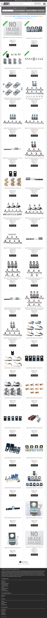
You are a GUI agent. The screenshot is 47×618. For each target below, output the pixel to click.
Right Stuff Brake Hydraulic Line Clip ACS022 (34, 517)
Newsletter (3, 613)
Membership (3, 614)
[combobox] (8, 11)
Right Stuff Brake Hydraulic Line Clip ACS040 (13, 397)
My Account (3, 609)
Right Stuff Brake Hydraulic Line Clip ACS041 (34, 367)
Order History (3, 610)
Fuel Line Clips (34, 16)
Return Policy (3, 582)
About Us (3, 587)
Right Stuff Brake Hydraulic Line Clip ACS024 (13, 517)
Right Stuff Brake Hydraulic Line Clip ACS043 (34, 337)
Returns (2, 596)
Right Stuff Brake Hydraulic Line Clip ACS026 (34, 487)
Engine (14, 16)
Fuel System (19, 16)
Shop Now (41, 10)
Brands (2, 601)
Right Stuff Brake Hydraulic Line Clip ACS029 (34, 457)
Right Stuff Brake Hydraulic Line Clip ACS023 (34, 68)
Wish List (3, 611)
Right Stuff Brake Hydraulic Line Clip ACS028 (13, 487)
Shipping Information (5, 583)
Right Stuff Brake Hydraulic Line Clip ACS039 (13, 188)
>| (26, 562)
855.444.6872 (18, 0)
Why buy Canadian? (4, 585)
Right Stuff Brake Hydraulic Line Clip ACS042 (13, 367)
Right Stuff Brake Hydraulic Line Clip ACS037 (13, 427)
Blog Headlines (4, 604)
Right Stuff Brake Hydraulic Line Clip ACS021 (13, 547)
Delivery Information (4, 588)
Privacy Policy (3, 589)
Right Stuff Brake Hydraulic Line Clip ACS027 (34, 38)
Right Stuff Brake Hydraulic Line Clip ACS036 (34, 427)
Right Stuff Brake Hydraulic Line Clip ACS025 (13, 68)
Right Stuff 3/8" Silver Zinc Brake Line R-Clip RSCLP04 (12, 37)
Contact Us (23, 0)
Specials (2, 603)
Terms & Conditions (4, 590)
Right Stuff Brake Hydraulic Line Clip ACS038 (34, 397)
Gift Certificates (4, 602)
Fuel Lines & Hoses (26, 16)
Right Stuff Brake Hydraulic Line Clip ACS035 (13, 457)
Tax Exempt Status (4, 584)
